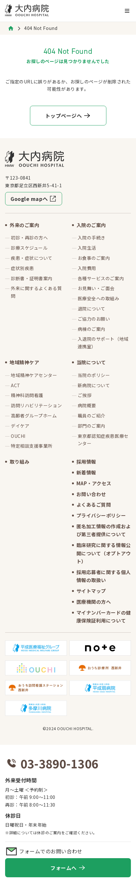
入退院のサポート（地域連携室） (103, 343)
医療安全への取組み (98, 298)
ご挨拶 (85, 395)
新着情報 (86, 472)
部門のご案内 (91, 426)
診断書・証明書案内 (32, 278)
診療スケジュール (29, 248)
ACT (15, 385)
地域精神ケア (24, 362)
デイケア (20, 426)
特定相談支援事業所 (32, 446)
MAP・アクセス (93, 483)
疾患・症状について (32, 258)
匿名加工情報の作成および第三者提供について (103, 530)
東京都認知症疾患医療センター (103, 440)
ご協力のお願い (94, 319)
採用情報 (86, 461)
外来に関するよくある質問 (36, 292)
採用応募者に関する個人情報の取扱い (103, 576)
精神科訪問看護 (27, 395)
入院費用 (87, 268)
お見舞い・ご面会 (96, 288)
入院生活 (87, 248)
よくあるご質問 (93, 504)
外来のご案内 (24, 225)
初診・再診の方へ (29, 237)
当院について (91, 362)
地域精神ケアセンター (34, 375)
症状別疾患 (22, 268)
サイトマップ (91, 590)
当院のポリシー (94, 375)
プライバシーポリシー (101, 515)
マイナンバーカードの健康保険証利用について (103, 616)
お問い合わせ (91, 494)
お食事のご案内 (94, 258)
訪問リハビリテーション (36, 405)
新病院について (94, 385)
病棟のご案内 (91, 329)
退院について (91, 308)
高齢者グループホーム (34, 415)
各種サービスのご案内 (101, 278)
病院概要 (87, 405)
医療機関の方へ (93, 601)
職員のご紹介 (91, 415)
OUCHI (18, 436)
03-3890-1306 (59, 763)
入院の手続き (91, 237)
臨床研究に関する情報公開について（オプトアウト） (103, 553)
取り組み (19, 461)
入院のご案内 (91, 225)
